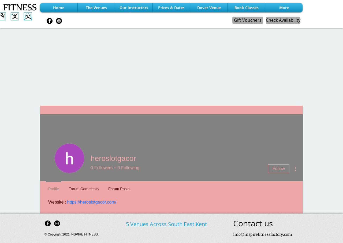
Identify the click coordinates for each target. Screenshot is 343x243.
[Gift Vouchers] (247, 20)
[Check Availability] (283, 20)
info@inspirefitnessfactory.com (262, 234)
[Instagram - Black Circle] (59, 21)
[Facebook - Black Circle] (50, 21)
